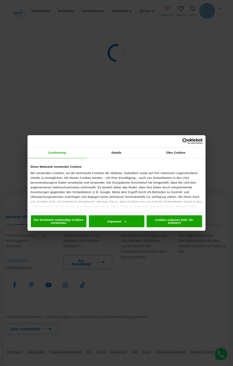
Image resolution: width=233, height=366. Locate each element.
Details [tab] (116, 152)
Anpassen (116, 221)
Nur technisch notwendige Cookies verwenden (58, 221)
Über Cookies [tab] (176, 152)
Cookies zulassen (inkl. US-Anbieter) (174, 221)
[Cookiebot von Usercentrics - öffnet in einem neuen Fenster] (185, 141)
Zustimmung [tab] (57, 152)
